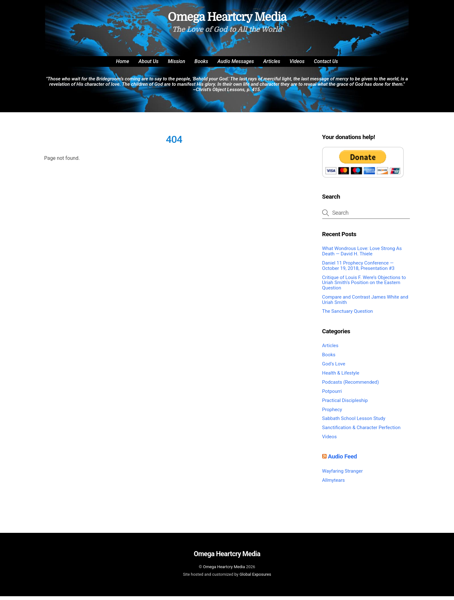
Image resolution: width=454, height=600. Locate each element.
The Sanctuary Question (347, 315)
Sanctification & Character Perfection (361, 431)
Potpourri (332, 395)
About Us (148, 65)
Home (122, 65)
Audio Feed (342, 460)
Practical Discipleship (345, 404)
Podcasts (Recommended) (350, 386)
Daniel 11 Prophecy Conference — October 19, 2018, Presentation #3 (358, 269)
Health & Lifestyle (340, 377)
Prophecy (332, 413)
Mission (176, 65)
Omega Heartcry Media (224, 570)
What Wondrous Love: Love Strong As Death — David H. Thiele (362, 254)
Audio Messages (236, 65)
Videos (297, 65)
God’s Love (333, 367)
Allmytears (333, 484)
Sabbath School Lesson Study (354, 422)
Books (201, 65)
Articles (271, 65)
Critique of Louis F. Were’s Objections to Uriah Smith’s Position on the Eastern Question (364, 286)
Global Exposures (255, 577)
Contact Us (326, 65)
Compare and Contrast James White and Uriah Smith (365, 303)
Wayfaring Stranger (342, 475)
